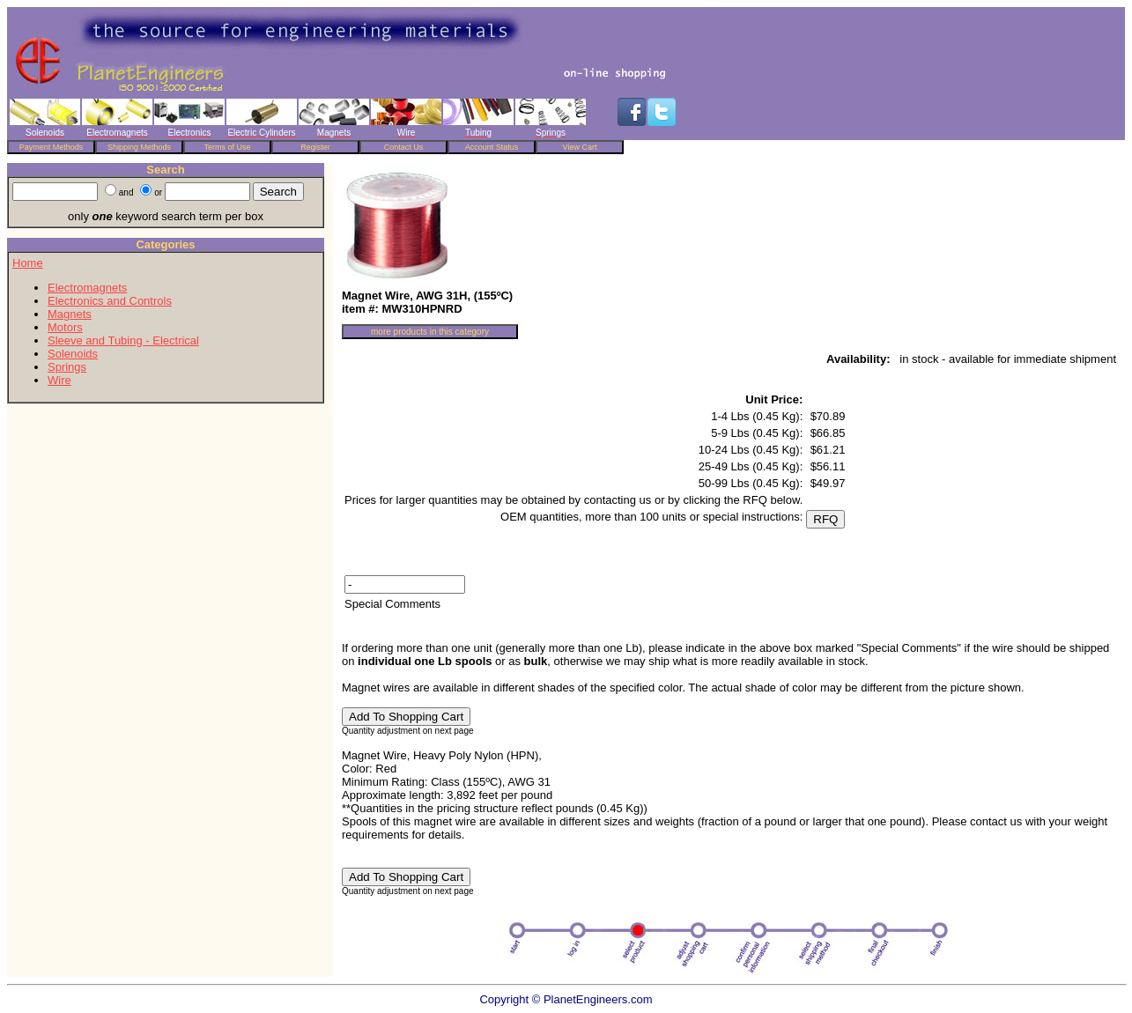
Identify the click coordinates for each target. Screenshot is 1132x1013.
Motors (65, 327)
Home (27, 263)
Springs (67, 366)
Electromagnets (87, 287)
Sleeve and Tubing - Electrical (123, 340)
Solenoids (73, 353)
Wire (59, 380)
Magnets (70, 314)
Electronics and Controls (110, 300)
